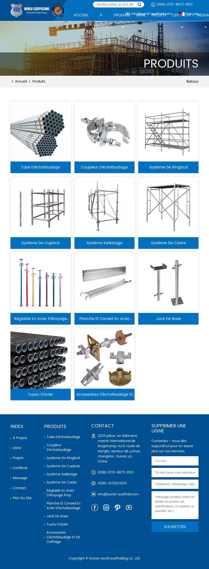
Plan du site (22, 498)
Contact (19, 488)
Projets (18, 458)
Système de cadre (62, 482)
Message (20, 478)
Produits (38, 81)
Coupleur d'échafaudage (59, 447)
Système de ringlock (63, 458)
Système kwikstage (62, 474)
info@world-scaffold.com (118, 494)
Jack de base (57, 516)
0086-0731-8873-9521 (175, 4)
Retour (192, 82)
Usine (17, 448)
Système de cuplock (63, 466)
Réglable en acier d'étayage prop (60, 493)
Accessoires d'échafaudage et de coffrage (63, 537)
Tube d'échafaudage (63, 437)
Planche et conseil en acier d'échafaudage (64, 506)
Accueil (21, 81)
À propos (20, 438)
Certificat (20, 468)
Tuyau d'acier (57, 524)
